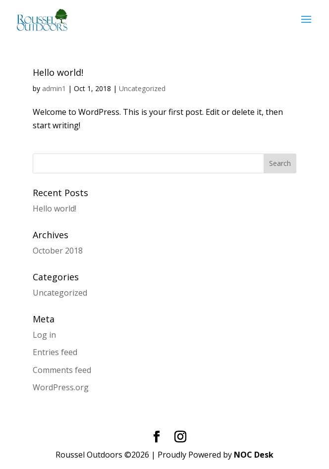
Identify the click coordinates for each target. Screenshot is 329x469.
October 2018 (58, 250)
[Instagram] (180, 437)
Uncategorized (142, 88)
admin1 (54, 88)
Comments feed (62, 370)
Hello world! (58, 72)
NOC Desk (254, 454)
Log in (44, 334)
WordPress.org (61, 387)
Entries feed (55, 352)
